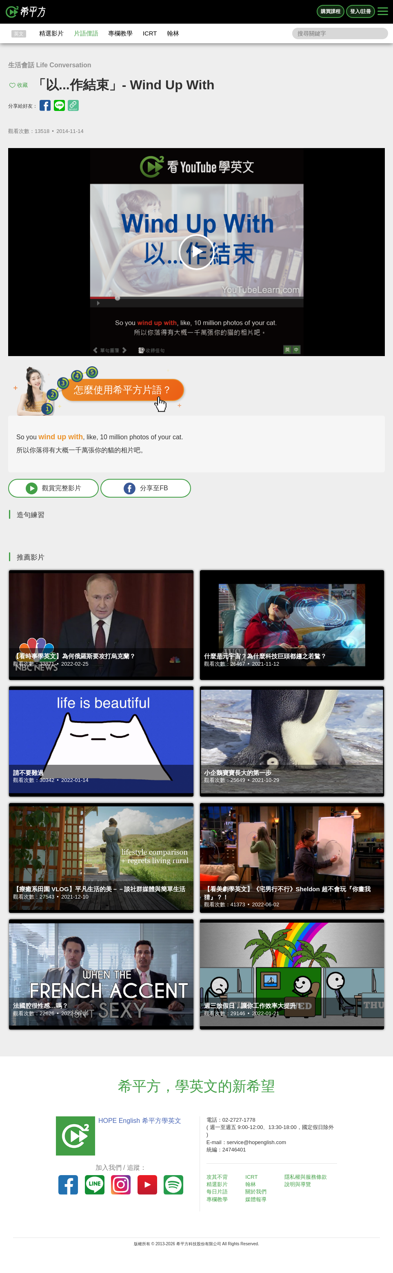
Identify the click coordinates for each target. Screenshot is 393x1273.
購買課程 (330, 11)
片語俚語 (86, 33)
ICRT (150, 33)
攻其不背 (217, 1177)
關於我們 (255, 1192)
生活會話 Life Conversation (49, 65)
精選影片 (51, 33)
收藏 (22, 85)
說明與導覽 (297, 1184)
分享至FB (146, 488)
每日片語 (217, 1192)
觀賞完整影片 (53, 488)
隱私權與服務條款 (305, 1177)
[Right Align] (382, 11)
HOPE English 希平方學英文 (139, 1120)
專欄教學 (120, 33)
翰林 (173, 33)
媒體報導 (255, 1199)
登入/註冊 (360, 11)
